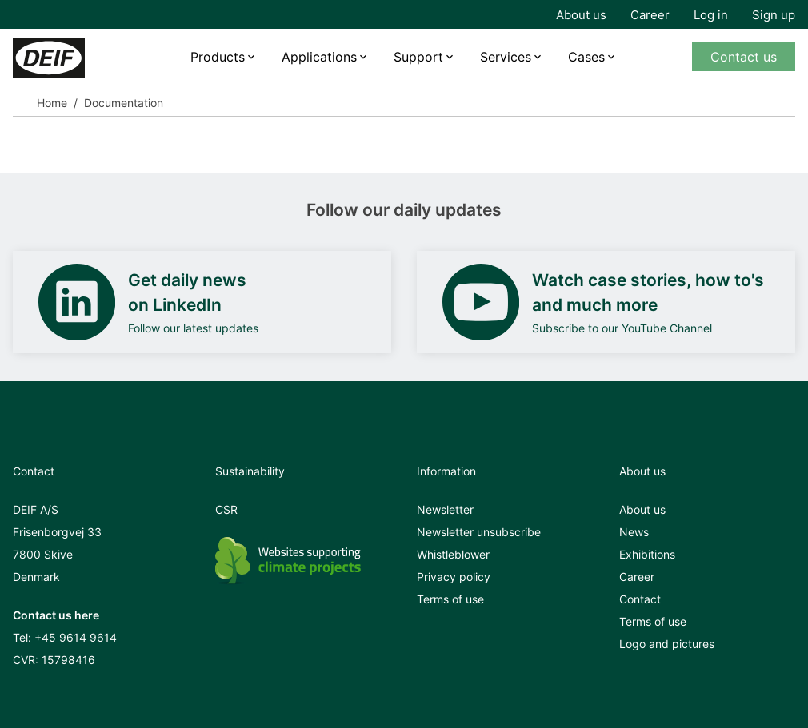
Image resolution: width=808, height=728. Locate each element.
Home (52, 102)
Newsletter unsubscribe (479, 532)
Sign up (773, 14)
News (634, 532)
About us (581, 14)
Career (650, 14)
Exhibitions (647, 554)
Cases (586, 57)
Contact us (743, 57)
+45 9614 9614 (75, 637)
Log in (711, 14)
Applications (319, 57)
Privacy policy (453, 576)
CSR (226, 509)
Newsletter (445, 509)
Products (217, 57)
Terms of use (450, 599)
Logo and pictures (666, 643)
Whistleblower (453, 554)
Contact (640, 599)
